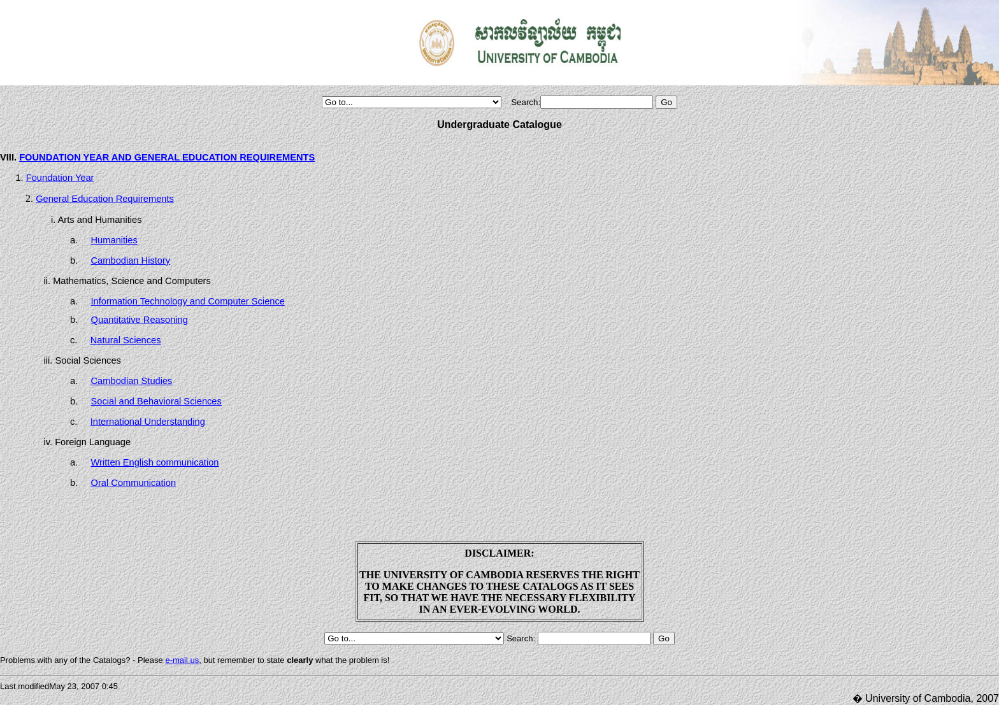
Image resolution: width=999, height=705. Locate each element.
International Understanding (147, 422)
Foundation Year (60, 178)
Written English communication (155, 462)
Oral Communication (133, 483)
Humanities (114, 240)
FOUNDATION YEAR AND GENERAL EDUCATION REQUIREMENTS (167, 157)
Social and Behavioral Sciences (156, 401)
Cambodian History (131, 260)
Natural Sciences (125, 340)
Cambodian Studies (132, 381)
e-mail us (182, 660)
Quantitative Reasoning (139, 320)
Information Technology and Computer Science (188, 301)
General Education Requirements (105, 199)
